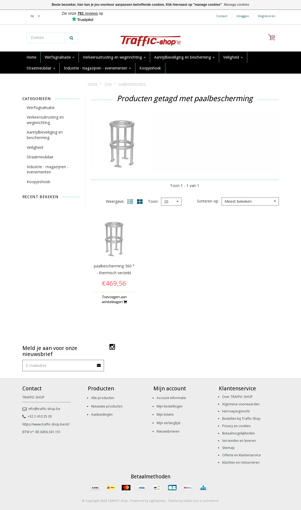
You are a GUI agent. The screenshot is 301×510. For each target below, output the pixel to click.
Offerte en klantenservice (241, 455)
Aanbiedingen (102, 414)
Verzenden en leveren (239, 440)
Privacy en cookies (236, 426)
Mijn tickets (165, 414)
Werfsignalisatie (59, 57)
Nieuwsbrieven (168, 431)
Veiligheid (233, 57)
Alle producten (102, 398)
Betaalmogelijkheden (238, 433)
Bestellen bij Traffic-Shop (241, 418)
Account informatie (171, 398)
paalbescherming (131, 84)
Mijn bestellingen (170, 406)
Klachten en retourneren (241, 462)
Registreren (266, 16)
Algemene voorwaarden (241, 404)
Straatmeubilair (40, 68)
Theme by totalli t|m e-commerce (193, 501)
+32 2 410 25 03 (37, 416)
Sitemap (228, 447)
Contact (221, 16)
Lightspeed (157, 501)
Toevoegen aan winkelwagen (114, 299)
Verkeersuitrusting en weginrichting (114, 57)
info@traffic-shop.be (41, 408)
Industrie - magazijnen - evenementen (97, 68)
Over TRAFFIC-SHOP (237, 396)
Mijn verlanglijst (168, 423)
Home (31, 57)
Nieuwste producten (107, 406)
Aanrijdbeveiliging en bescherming (184, 57)
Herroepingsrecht (236, 411)
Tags (108, 84)
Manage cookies (236, 5)
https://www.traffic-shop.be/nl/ (45, 424)
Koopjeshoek (150, 68)
